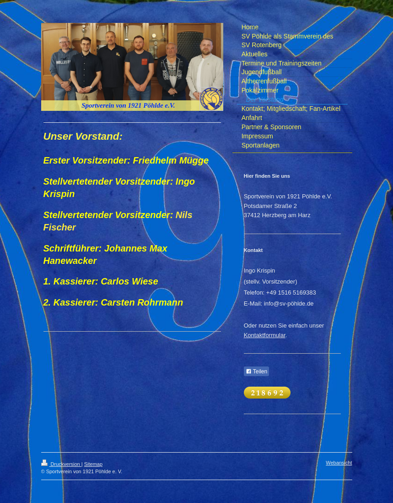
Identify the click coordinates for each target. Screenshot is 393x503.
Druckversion (61, 464)
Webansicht (339, 462)
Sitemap (93, 464)
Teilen (256, 371)
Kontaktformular (264, 335)
